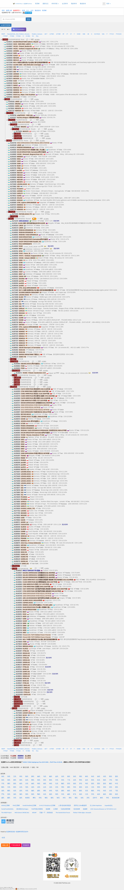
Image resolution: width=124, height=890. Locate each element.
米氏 (64, 798)
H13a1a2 (31, 520)
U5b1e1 (37, 207)
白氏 (44, 787)
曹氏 (32, 780)
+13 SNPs (40, 113)
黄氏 (68, 776)
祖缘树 (85, 809)
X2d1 (38, 423)
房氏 (116, 787)
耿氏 (58, 798)
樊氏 (34, 798)
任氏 (20, 787)
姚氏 (32, 783)
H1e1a (38, 329)
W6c (37, 324)
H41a (66, 577)
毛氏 (56, 791)
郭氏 (110, 776)
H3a (42, 253)
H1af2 (40, 722)
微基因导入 (17, 10)
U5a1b (37, 366)
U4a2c (35, 690)
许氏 (56, 780)
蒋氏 (14, 787)
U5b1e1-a (51, 48)
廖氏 (38, 791)
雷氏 (26, 794)
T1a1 (37, 200)
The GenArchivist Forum (63, 812)
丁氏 (68, 780)
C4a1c (56, 637)
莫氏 (14, 783)
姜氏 (104, 783)
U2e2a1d (52, 202)
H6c (45, 736)
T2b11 (44, 483)
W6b (55, 311)
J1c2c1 (57, 154)
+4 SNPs (45, 384)
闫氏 (26, 791)
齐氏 (92, 794)
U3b (42, 246)
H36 (38, 538)
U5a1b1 (41, 184)
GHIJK (78, 34)
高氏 (2, 780)
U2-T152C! (36, 687)
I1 (58, 239)
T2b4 (44, 478)
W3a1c (36, 272)
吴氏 (62, 776)
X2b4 (37, 467)
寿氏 (56, 794)
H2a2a (36, 285)
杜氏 (98, 780)
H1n (28, 69)
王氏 (14, 776)
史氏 (86, 787)
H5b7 (64, 403)
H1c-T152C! (36, 110)
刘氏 (8, 776)
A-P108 (58, 34)
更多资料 (56, 221)
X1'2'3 (22, 81)
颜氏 (8, 798)
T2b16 (33, 90)
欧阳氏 (27, 798)
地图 (32, 39)
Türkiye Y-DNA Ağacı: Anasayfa (82, 812)
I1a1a (38, 460)
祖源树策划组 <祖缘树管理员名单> (17, 832)
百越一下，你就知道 (46, 812)
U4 (37, 126)
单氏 (104, 787)
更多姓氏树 (115, 798)
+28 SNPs (36, 740)
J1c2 (37, 368)
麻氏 (101, 798)
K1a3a (52, 292)
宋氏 (62, 780)
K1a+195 (47, 713)
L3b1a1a (35, 276)
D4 (72, 308)
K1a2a (47, 428)
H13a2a (68, 582)
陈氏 (26, 776)
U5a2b (35, 175)
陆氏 (104, 780)
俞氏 (98, 794)
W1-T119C (44, 533)
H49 (37, 462)
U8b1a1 (34, 315)
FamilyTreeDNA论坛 (7, 809)
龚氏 (62, 791)
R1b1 (59, 393)
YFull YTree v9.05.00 (56, 762)
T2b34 (34, 669)
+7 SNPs (45, 382)
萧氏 (32, 776)
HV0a (42, 511)
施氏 (32, 791)
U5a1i (71, 591)
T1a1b (34, 304)
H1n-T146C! (34, 561)
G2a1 (60, 149)
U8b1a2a (61, 398)
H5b (55, 635)
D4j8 (34, 676)
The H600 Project (6, 812)
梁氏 (116, 776)
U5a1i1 (39, 618)
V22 (41, 524)
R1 (33, 36)
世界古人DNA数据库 (80, 805)
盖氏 (50, 794)
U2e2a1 (36, 193)
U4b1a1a (38, 262)
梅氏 (46, 798)
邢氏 (98, 787)
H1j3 (44, 471)
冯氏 (116, 780)
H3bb (69, 598)
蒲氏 (20, 794)
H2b (28, 53)
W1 (35, 694)
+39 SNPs (48, 138)
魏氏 (62, 783)
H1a (37, 717)
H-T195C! (35, 168)
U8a (41, 724)
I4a (55, 363)
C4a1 (52, 347)
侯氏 (44, 783)
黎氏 (2, 787)
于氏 (2, 783)
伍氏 (14, 791)
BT (63, 34)
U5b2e (43, 44)
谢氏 (20, 780)
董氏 (8, 791)
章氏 (70, 798)
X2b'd (40, 726)
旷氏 (74, 794)
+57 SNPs (50, 129)
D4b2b (36, 145)
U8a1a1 (39, 419)
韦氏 (86, 783)
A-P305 (52, 34)
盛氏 (2, 798)
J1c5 (38, 334)
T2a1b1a (67, 573)
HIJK (84, 34)
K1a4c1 (35, 664)
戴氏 (50, 776)
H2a (56, 241)
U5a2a (30, 517)
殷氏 (32, 794)
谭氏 (44, 791)
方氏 (8, 787)
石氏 (86, 791)
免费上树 (9, 10)
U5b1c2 (47, 232)
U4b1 (35, 317)
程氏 (38, 780)
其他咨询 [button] (26, 845)
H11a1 (35, 299)
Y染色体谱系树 (65, 809)
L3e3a (33, 106)
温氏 (20, 798)
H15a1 (47, 94)
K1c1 (38, 641)
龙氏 (2, 791)
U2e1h (58, 152)
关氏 (14, 798)
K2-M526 (97, 34)
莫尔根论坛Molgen (22, 809)
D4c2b (40, 625)
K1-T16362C (36, 177)
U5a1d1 (29, 67)
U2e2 (52, 327)
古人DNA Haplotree (96, 805)
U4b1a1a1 (34, 161)
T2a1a (36, 182)
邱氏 (110, 787)
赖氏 (110, 783)
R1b (30, 51)
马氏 (44, 776)
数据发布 (83, 3)
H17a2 (38, 228)
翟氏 (52, 798)
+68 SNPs (37, 39)
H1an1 (43, 76)
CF (71, 34)
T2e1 (38, 343)
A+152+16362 (64, 432)
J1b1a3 (61, 389)
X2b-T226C (35, 563)
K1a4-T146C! (33, 357)
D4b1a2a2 (51, 234)
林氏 (86, 776)
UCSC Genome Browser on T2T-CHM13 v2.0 (103, 809)
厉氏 (88, 798)
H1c (38, 338)
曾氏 (74, 783)
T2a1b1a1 (34, 301)
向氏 (44, 794)
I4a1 (62, 412)
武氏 (38, 787)
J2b (34, 662)
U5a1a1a (65, 74)
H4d (65, 607)
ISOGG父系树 (5, 805)
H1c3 (43, 46)
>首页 (3, 838)
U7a (33, 101)
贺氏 (8, 794)
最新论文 (45, 3)
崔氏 (20, 783)
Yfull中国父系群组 (37, 809)
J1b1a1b (32, 186)
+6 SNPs (36, 99)
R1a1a (35, 320)
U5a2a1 (36, 492)
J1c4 (47, 426)
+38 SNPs (47, 211)
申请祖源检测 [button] (15, 845)
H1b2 (37, 720)
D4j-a (29, 85)
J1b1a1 (60, 584)
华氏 (107, 798)
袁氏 (32, 787)
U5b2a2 (42, 545)
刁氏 (116, 791)
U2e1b (34, 166)
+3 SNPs (42, 120)
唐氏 (14, 780)
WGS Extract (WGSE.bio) (22, 812)
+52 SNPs (46, 136)
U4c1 (34, 692)
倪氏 (82, 798)
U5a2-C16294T (37, 674)
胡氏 (8, 780)
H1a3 (39, 469)
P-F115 (112, 34)
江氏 (86, 794)
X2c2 (57, 373)
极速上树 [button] (5, 845)
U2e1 (58, 223)
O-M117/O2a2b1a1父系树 (47, 805)
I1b (61, 416)
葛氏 (76, 798)
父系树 (55, 809)
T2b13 (44, 131)
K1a (48, 214)
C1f (34, 265)
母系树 (37, 3)
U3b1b (33, 92)
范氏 (26, 787)
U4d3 (68, 191)
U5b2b (33, 559)
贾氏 (98, 783)
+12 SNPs (47, 377)
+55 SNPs (42, 140)
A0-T (46, 34)
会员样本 (65, 3)
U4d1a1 (36, 297)
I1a (33, 683)
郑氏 (44, 780)
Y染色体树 (76, 809)
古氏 (110, 791)
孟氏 (20, 791)
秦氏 (68, 791)
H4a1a (44, 481)
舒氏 (50, 791)
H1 (60, 405)
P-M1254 (118, 34)
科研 (23, 10)
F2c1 (51, 609)
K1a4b (53, 64)
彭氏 (26, 780)
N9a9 (77, 589)
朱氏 (92, 776)
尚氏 (104, 791)
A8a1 (46, 414)
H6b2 (83, 579)
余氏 (74, 780)
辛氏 (62, 794)
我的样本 (74, 3)
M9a (39, 455)
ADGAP (34, 812)
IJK (88, 34)
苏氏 (68, 783)
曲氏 (104, 794)
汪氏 (92, 787)
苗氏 (92, 783)
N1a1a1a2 (68, 575)
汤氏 (14, 794)
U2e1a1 (31, 60)
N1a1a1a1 (64, 504)
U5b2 (30, 58)
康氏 (68, 787)
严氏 (2, 794)
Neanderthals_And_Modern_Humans (18, 34)
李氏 (20, 776)
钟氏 (50, 783)
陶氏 (38, 794)
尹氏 (98, 791)
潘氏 (8, 783)
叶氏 (116, 783)
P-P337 (6, 36)
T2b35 (33, 87)
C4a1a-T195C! (67, 396)
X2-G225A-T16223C (39, 78)
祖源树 (48, 809)
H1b (36, 446)
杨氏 (38, 776)
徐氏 (98, 776)
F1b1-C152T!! (61, 391)
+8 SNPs (49, 375)
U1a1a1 (48, 646)
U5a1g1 (55, 421)
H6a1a (38, 269)
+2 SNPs (46, 699)
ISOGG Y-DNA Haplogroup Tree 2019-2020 (35, 762)
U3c (42, 513)
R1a (37, 36)
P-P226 (18, 36)
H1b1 (32, 554)
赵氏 (56, 776)
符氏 (40, 798)
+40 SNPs (45, 370)
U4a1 (32, 104)
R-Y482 (28, 36)
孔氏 (56, 783)
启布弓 (95, 798)
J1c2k (35, 494)
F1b (43, 147)
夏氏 (80, 791)
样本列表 (55, 3)
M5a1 (39, 623)
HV (34, 660)
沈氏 (50, 787)
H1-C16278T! (37, 198)
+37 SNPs (46, 218)
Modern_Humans (37, 34)
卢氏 (110, 780)
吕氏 (26, 783)
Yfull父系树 (16, 805)
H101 (34, 653)
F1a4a (50, 354)
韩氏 (38, 783)
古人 (27, 10)
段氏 (116, 794)
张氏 (2, 776)
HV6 (47, 258)
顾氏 (92, 791)
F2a (37, 278)
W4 (40, 648)
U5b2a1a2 (65, 596)
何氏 (104, 776)
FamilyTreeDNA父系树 (29, 805)
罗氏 (80, 783)
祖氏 (80, 794)
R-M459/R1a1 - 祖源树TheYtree (24, 3)
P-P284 (12, 36)
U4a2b (34, 306)
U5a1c (33, 163)
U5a (39, 508)
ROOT (3, 34)
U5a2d (35, 179)
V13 (30, 83)
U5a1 (36, 444)
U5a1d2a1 (38, 205)
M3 (57, 400)
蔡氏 (50, 780)
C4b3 (63, 290)
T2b (38, 550)
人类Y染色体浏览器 (64, 805)
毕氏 (74, 787)
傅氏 (110, 794)
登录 (106, 3)
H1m (53, 255)
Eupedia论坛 (108, 805)
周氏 (80, 776)
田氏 (92, 780)
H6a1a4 (57, 435)
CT (67, 34)
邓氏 (62, 787)
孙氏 (74, 776)
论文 (32, 10)
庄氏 (56, 787)
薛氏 (74, 791)
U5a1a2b (40, 506)
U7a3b (42, 221)
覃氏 (80, 780)
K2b (103, 34)
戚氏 (68, 794)
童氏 (80, 787)
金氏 (86, 780)
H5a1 (35, 283)
